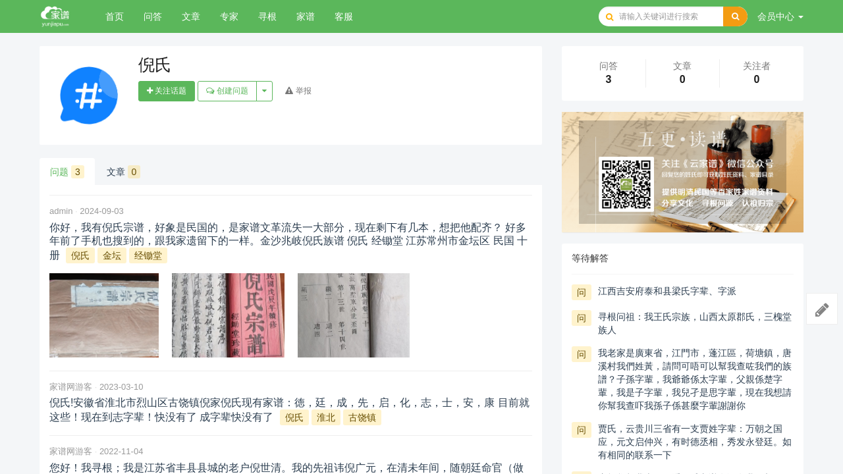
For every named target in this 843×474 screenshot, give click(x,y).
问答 (153, 16)
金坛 (112, 255)
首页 (114, 16)
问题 (67, 171)
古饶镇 (362, 417)
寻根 (267, 16)
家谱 (305, 16)
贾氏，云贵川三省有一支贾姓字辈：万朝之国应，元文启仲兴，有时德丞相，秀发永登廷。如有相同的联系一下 (695, 441)
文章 (191, 16)
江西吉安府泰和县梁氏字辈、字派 (667, 291)
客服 (344, 16)
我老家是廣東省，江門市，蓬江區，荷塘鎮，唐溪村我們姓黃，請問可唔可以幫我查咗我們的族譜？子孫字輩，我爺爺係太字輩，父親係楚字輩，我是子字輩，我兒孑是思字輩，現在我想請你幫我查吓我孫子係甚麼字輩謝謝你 (695, 379)
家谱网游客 (70, 387)
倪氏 (80, 255)
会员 (780, 16)
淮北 (326, 417)
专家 (229, 16)
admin (60, 211)
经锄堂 (148, 255)
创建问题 (227, 90)
